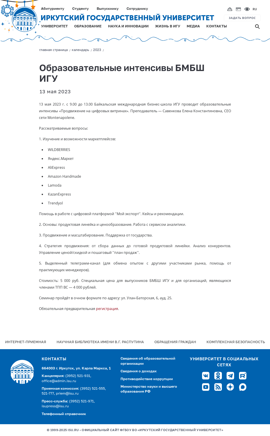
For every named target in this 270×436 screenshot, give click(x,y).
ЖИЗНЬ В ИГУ (167, 26)
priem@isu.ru (67, 393)
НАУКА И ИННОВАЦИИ (128, 26)
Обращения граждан (175, 342)
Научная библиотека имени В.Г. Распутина (100, 342)
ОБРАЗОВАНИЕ (88, 26)
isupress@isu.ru (55, 406)
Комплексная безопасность (236, 342)
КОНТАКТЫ (216, 26)
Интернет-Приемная (25, 342)
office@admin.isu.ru (59, 381)
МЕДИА (193, 26)
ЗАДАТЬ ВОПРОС (242, 18)
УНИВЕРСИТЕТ (54, 26)
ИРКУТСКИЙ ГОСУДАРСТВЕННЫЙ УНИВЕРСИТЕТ (127, 18)
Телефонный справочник (64, 414)
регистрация (107, 308)
